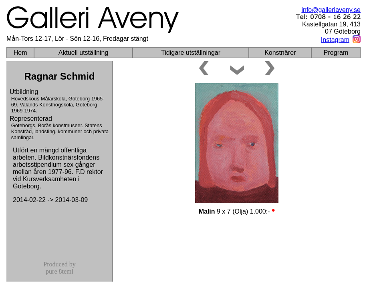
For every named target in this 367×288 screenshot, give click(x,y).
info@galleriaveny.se (331, 9)
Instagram (335, 39)
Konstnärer (280, 52)
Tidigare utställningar (190, 52)
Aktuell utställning (83, 52)
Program (336, 52)
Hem (20, 52)
